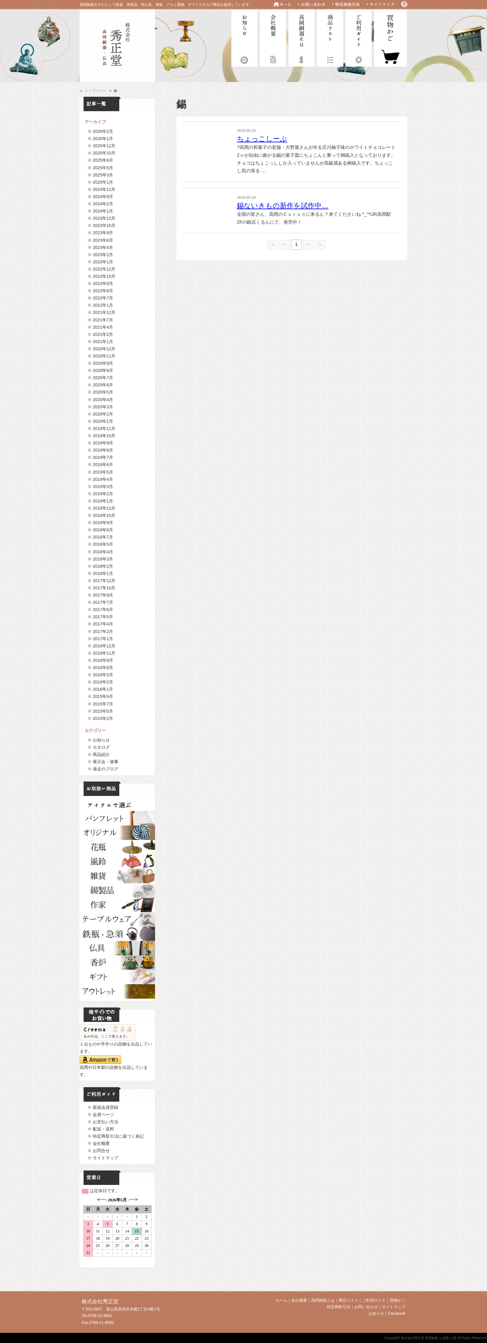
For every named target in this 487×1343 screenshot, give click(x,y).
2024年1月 (103, 211)
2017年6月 (103, 609)
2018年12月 (104, 508)
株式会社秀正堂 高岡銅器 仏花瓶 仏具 (117, 45)
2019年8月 (103, 450)
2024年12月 (104, 189)
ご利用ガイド (358, 37)
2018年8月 (103, 529)
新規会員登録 (105, 1107)
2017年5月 (103, 616)
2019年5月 (103, 472)
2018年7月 (103, 537)
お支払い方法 (105, 1121)
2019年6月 (103, 464)
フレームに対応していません (117, 1230)
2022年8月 (103, 290)
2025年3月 (103, 175)
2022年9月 (103, 283)
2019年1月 (103, 501)
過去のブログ (105, 768)
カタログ (101, 747)
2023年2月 (103, 254)
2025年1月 (103, 182)
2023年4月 (103, 247)
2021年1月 (103, 341)
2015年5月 (103, 711)
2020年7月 (103, 377)
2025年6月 (103, 160)
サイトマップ (105, 1157)
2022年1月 (103, 305)
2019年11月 (104, 428)
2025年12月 (104, 145)
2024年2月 (103, 203)
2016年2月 (103, 682)
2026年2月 (103, 131)
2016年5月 (103, 674)
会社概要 (273, 37)
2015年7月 (103, 704)
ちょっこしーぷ (262, 138)
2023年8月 (103, 240)
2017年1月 (103, 638)
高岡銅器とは (301, 37)
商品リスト (330, 37)
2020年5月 (103, 392)
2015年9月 (103, 696)
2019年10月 (104, 435)
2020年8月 (103, 370)
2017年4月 (103, 623)
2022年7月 (103, 297)
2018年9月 (103, 522)
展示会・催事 (105, 761)
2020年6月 (103, 384)
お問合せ (101, 1150)
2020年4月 (103, 399)
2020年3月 (103, 406)
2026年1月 (103, 138)
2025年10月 (104, 153)
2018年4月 (103, 551)
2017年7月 (103, 602)
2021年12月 (104, 312)
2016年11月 (104, 653)
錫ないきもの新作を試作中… (282, 205)
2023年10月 (104, 225)
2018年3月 (103, 559)
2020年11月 (104, 356)
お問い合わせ (366, 1307)
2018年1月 (103, 573)
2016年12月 (104, 645)
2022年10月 (104, 276)
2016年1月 (103, 689)
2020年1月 (103, 421)
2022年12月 (104, 269)
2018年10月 (104, 515)
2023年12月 (104, 218)
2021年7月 (103, 319)
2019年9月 (103, 442)
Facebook (396, 1313)
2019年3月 (103, 486)
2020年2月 (103, 414)
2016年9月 (103, 660)
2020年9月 (103, 363)
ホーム (281, 1300)
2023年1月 (103, 261)
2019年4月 (103, 479)
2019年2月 (103, 493)
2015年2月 (103, 718)
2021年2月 (103, 334)
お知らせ (244, 37)
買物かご (397, 1300)
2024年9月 (103, 196)
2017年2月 (103, 631)
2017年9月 (103, 595)
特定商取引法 (338, 1307)
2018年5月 (103, 544)
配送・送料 (103, 1129)
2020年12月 (104, 348)
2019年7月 (103, 457)
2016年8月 (103, 667)
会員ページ (103, 1114)
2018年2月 (103, 566)
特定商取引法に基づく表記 (118, 1136)
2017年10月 (104, 587)
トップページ (95, 90)
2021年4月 (103, 327)
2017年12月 (104, 580)
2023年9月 (103, 232)
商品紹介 (101, 754)
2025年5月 (103, 167)
